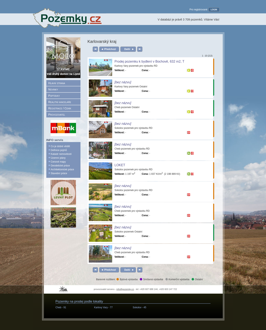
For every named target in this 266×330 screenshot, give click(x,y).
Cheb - (60, 307)
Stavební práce (59, 173)
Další (127, 49)
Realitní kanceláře (59, 102)
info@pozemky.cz (125, 289)
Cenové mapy (58, 161)
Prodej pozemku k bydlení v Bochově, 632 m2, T (150, 61)
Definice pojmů (59, 150)
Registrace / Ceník (59, 108)
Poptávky (54, 95)
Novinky (53, 89)
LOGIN (214, 10)
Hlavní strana (56, 83)
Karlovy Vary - (103, 307)
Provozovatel (56, 114)
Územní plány (58, 157)
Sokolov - (139, 307)
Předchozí (110, 49)
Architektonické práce (62, 169)
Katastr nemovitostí (61, 154)
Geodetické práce (60, 165)
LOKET (120, 165)
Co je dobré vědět (60, 146)
